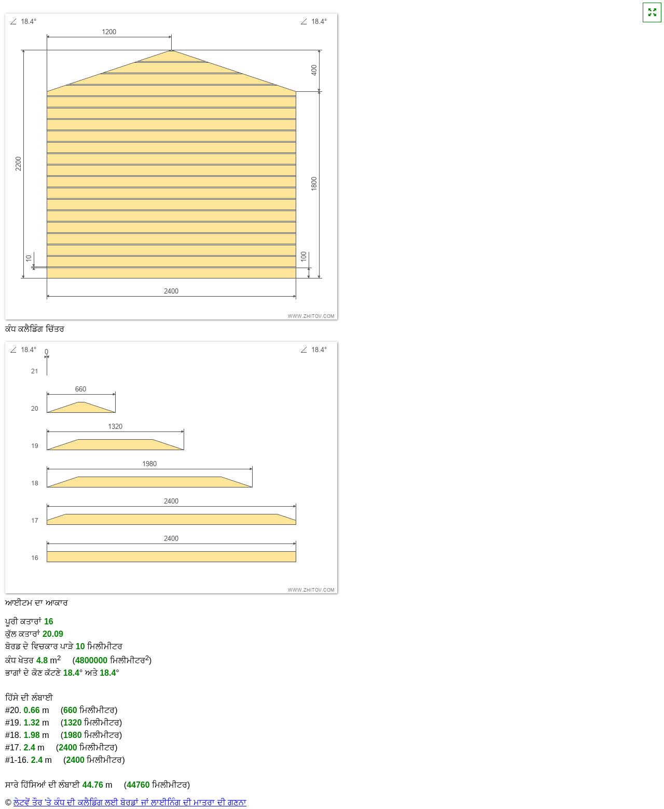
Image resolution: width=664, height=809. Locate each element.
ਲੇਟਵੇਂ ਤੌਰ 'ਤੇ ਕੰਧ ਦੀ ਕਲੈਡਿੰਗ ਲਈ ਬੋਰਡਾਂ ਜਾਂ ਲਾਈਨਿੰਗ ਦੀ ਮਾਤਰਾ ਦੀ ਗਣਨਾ (129, 802)
